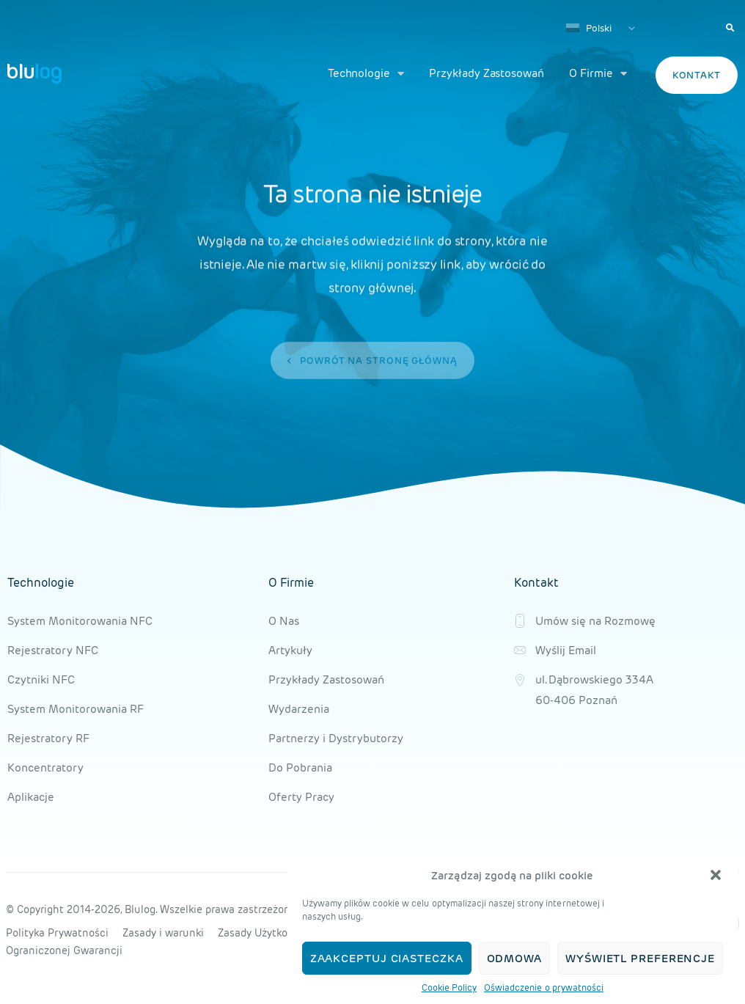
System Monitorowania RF (75, 709)
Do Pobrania (300, 767)
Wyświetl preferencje (640, 958)
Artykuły (290, 650)
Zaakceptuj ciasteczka (386, 958)
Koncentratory (45, 767)
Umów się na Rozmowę (595, 621)
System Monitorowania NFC (80, 621)
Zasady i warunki (163, 932)
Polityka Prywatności (57, 932)
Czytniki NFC (41, 679)
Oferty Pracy (301, 797)
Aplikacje (30, 797)
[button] (715, 875)
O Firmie (598, 74)
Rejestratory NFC (52, 650)
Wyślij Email (565, 650)
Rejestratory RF (48, 738)
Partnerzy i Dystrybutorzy (335, 738)
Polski (589, 28)
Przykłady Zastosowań (486, 73)
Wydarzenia (298, 709)
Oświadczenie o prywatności (543, 987)
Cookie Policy (449, 987)
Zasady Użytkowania (267, 932)
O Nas (283, 621)
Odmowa (514, 958)
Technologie (366, 74)
